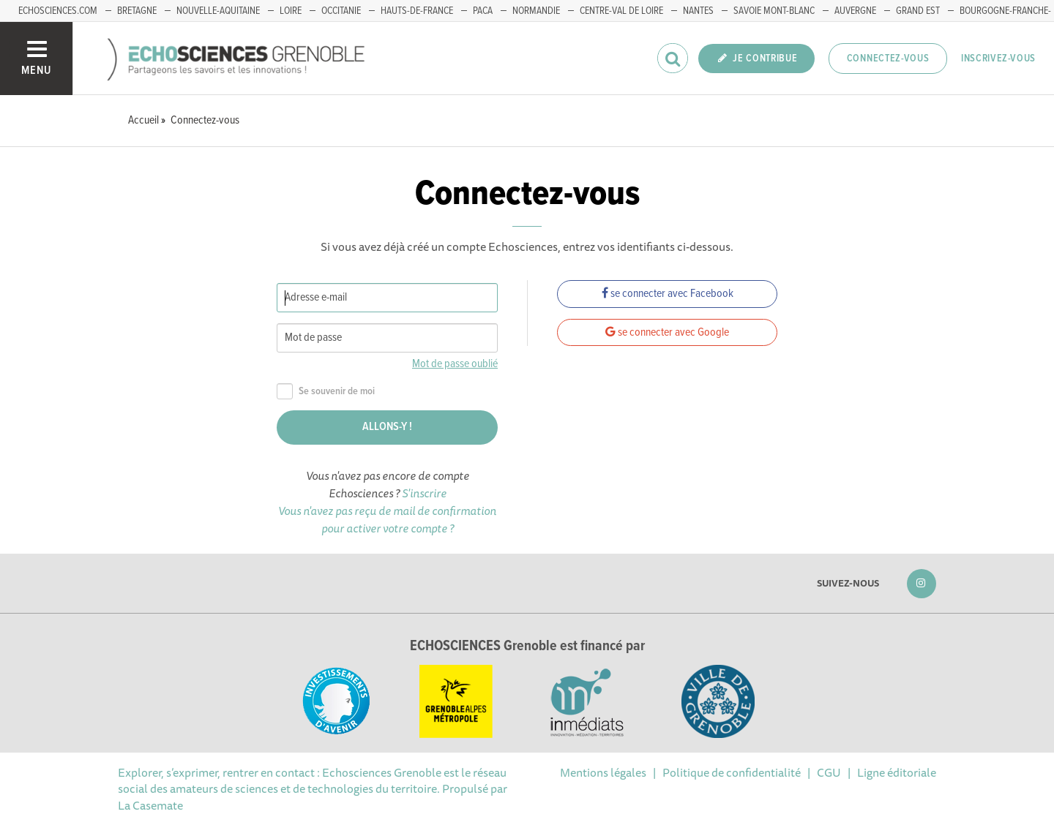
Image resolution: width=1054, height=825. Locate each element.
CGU (829, 772)
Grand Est (918, 11)
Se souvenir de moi (326, 391)
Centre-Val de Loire (621, 11)
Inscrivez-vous (998, 58)
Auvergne (855, 11)
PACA (483, 11)
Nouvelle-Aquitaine (218, 11)
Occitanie (341, 11)
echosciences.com (57, 11)
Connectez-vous (888, 58)
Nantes (698, 11)
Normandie (536, 11)
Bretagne (137, 11)
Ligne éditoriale (896, 772)
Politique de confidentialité (731, 772)
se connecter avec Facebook (667, 293)
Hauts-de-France (417, 11)
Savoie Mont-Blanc (774, 11)
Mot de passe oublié (455, 364)
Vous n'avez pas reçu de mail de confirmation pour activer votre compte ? (387, 519)
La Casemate (150, 805)
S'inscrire (424, 492)
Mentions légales (603, 772)
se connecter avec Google (667, 332)
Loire (291, 11)
